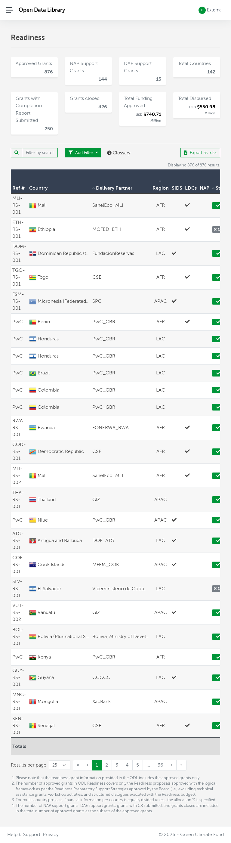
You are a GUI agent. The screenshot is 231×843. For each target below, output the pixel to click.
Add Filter (81, 152)
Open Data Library (42, 10)
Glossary (118, 152)
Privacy (51, 834)
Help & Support (23, 834)
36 (160, 765)
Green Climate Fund (202, 834)
